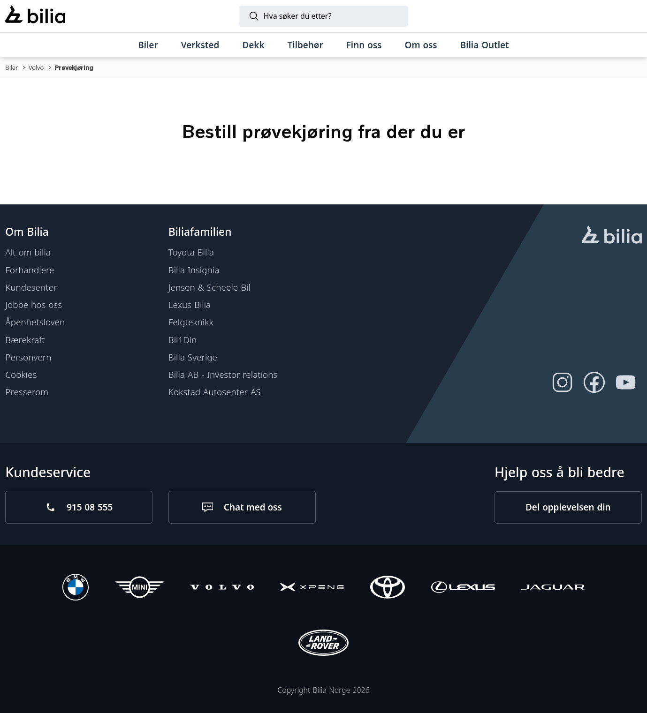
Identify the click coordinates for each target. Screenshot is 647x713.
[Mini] (139, 588)
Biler (11, 67)
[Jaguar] (553, 588)
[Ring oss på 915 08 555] (78, 507)
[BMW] (75, 588)
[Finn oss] (364, 45)
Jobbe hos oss (33, 305)
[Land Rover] (323, 644)
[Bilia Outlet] (484, 45)
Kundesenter (31, 287)
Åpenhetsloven (35, 322)
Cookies (21, 374)
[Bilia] (35, 15)
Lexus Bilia (189, 305)
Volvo (36, 67)
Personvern (28, 357)
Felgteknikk (190, 322)
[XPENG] (311, 588)
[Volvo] (222, 588)
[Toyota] (387, 588)
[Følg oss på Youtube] (626, 382)
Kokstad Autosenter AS (214, 392)
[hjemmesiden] (612, 236)
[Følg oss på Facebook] (594, 382)
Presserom (26, 392)
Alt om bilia (28, 252)
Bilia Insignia (193, 269)
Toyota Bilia (191, 252)
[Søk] (323, 16)
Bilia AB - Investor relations (222, 374)
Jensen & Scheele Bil (209, 287)
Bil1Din (182, 339)
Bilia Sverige (192, 357)
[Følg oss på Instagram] (562, 382)
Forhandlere (29, 269)
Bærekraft (25, 339)
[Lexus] (463, 588)
